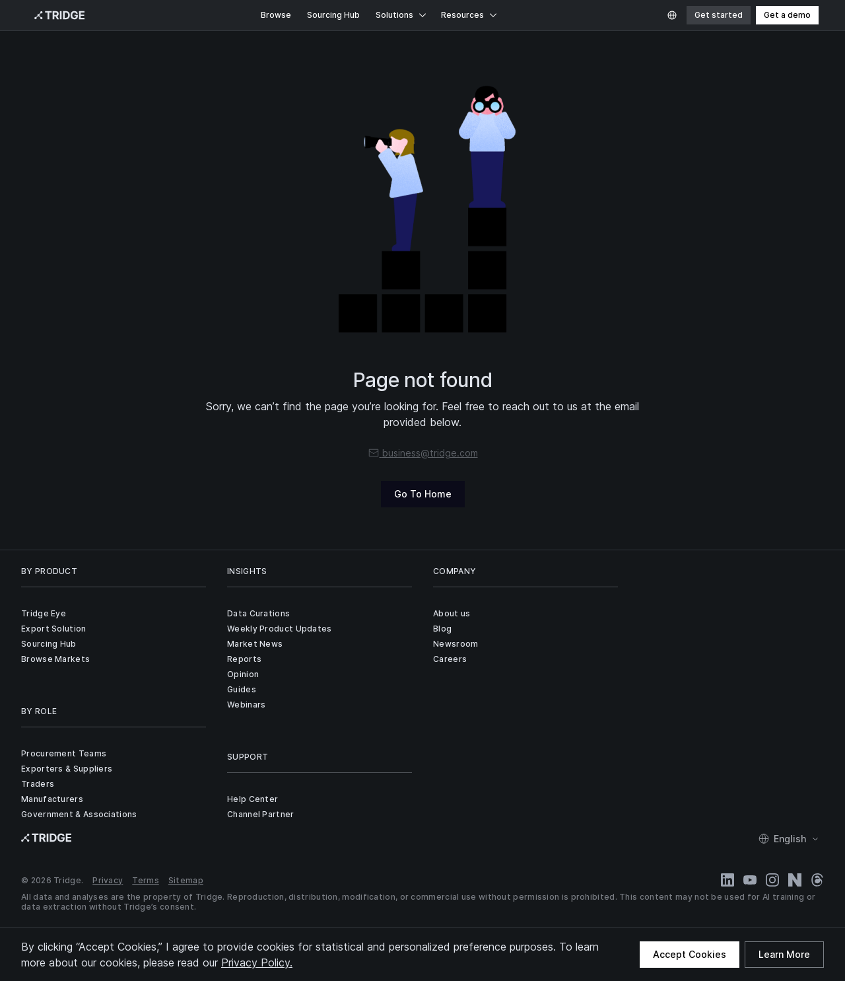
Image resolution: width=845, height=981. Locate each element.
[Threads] (817, 880)
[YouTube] (750, 880)
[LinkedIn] (727, 880)
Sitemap (185, 880)
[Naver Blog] (794, 880)
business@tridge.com (423, 452)
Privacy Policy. (256, 962)
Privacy (107, 880)
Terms (145, 880)
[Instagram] (772, 880)
